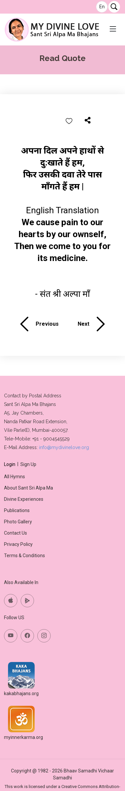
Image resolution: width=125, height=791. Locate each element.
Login (9, 464)
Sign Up (28, 464)
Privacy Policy (18, 544)
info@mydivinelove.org (64, 447)
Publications (17, 510)
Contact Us (15, 533)
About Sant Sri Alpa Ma (28, 488)
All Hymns (14, 476)
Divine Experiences (23, 499)
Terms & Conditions (24, 555)
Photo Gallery (18, 521)
